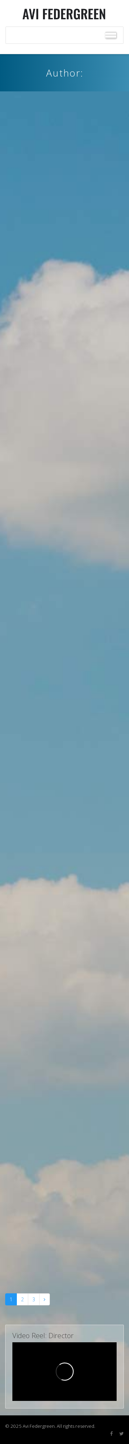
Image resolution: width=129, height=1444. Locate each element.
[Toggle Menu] (110, 35)
